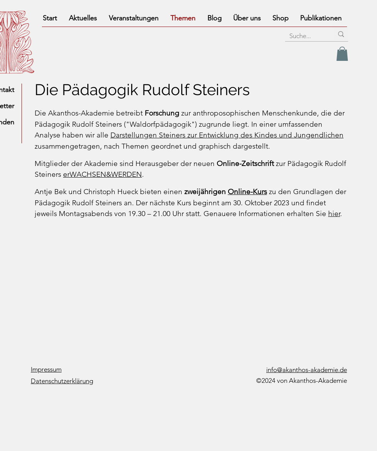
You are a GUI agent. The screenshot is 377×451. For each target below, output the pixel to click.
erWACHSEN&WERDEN (102, 174)
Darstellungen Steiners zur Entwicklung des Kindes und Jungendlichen (227, 135)
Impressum (46, 369)
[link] (342, 54)
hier (334, 213)
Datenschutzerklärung (62, 381)
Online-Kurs (247, 191)
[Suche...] (303, 36)
